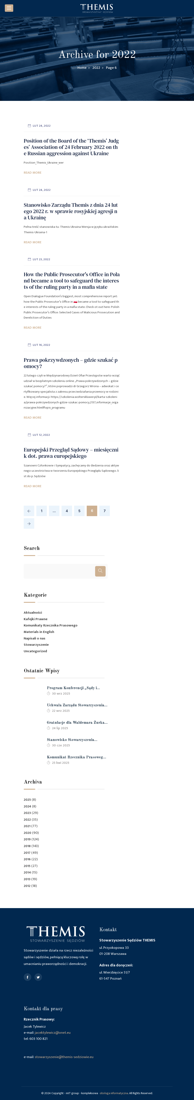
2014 (27, 872)
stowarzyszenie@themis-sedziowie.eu (64, 1057)
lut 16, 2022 (41, 345)
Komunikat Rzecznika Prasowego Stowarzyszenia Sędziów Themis (76, 757)
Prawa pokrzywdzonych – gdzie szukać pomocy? (71, 363)
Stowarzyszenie (36, 645)
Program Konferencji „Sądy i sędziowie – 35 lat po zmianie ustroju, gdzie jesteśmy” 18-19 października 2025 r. (73, 688)
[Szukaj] (100, 571)
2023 (27, 813)
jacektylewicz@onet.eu (53, 1033)
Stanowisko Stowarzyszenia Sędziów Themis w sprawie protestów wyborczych (70, 740)
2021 (27, 826)
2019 (27, 839)
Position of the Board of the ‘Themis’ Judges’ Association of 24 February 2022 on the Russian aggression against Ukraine (71, 147)
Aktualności (33, 613)
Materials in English (39, 632)
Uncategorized (35, 651)
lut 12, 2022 (41, 434)
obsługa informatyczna (114, 1093)
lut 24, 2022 (42, 125)
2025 (27, 800)
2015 (27, 866)
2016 (27, 859)
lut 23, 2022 (41, 259)
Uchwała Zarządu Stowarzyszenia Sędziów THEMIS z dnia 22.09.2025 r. (75, 705)
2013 (27, 879)
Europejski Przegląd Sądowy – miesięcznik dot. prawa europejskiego (71, 453)
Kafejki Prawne (35, 619)
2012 (27, 886)
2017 (27, 853)
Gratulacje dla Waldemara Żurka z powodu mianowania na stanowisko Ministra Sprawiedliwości (77, 723)
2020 (27, 833)
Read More (32, 173)
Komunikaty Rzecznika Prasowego (50, 625)
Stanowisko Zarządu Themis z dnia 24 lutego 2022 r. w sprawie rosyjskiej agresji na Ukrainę (71, 211)
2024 (27, 806)
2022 (27, 820)
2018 (27, 846)
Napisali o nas (34, 638)
